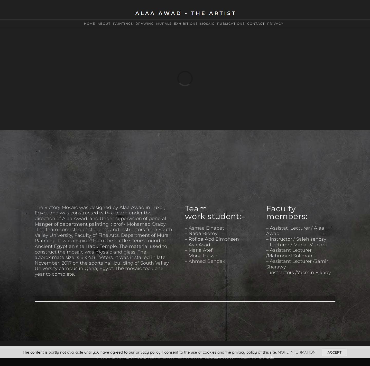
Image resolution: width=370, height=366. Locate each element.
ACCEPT (335, 352)
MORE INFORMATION (297, 352)
